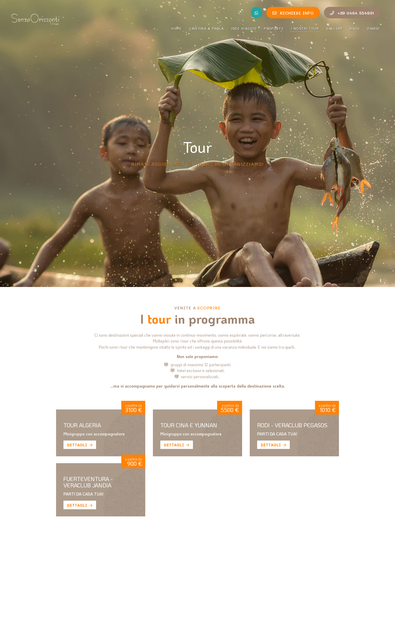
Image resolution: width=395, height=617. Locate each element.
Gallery (334, 28)
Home (177, 28)
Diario (373, 28)
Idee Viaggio (244, 28)
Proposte (274, 28)
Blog (355, 28)
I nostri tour (306, 28)
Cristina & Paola (206, 28)
